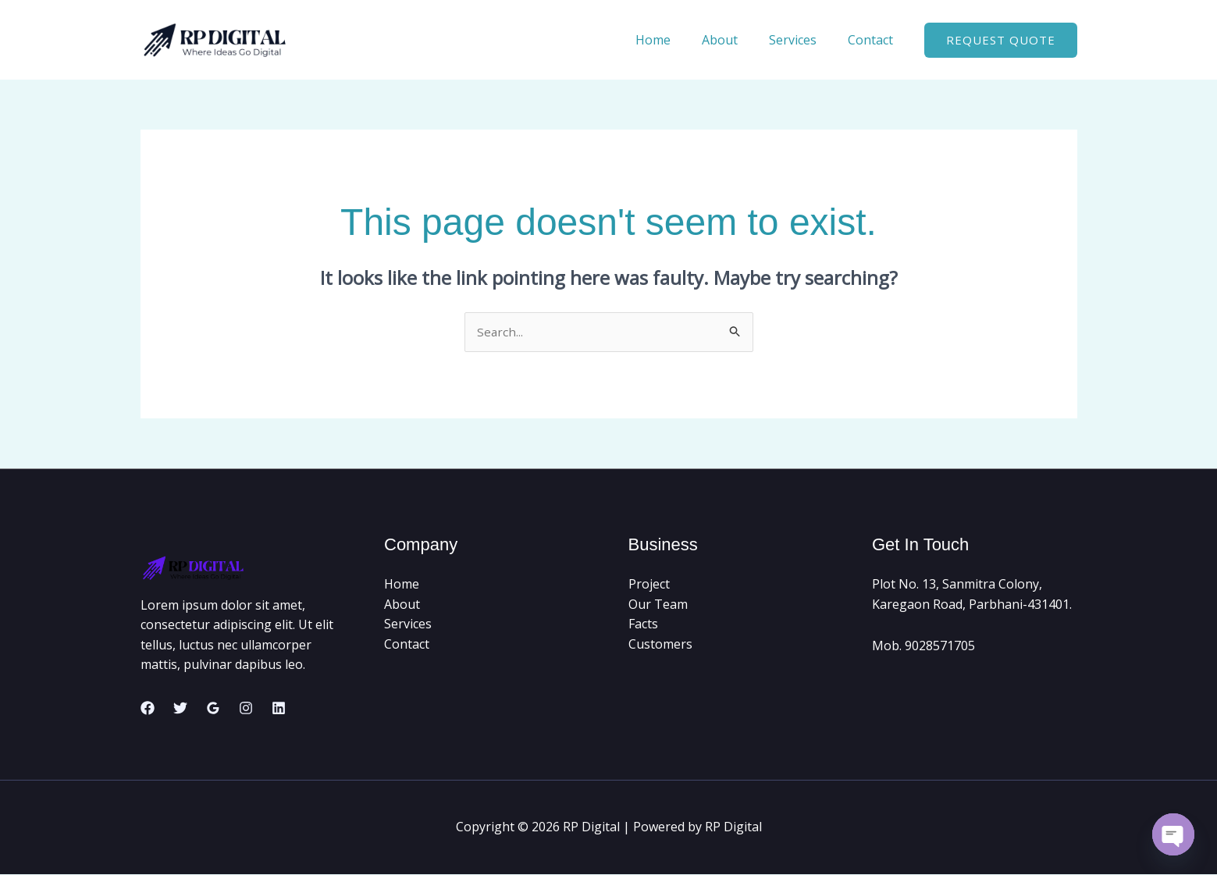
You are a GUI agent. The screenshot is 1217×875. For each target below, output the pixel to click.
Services (802, 39)
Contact (873, 39)
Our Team (658, 605)
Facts (643, 624)
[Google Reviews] (213, 709)
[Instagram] (246, 709)
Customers (660, 644)
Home (674, 39)
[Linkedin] (279, 709)
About (735, 39)
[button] (1000, 40)
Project (649, 584)
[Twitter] (180, 709)
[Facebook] (148, 709)
